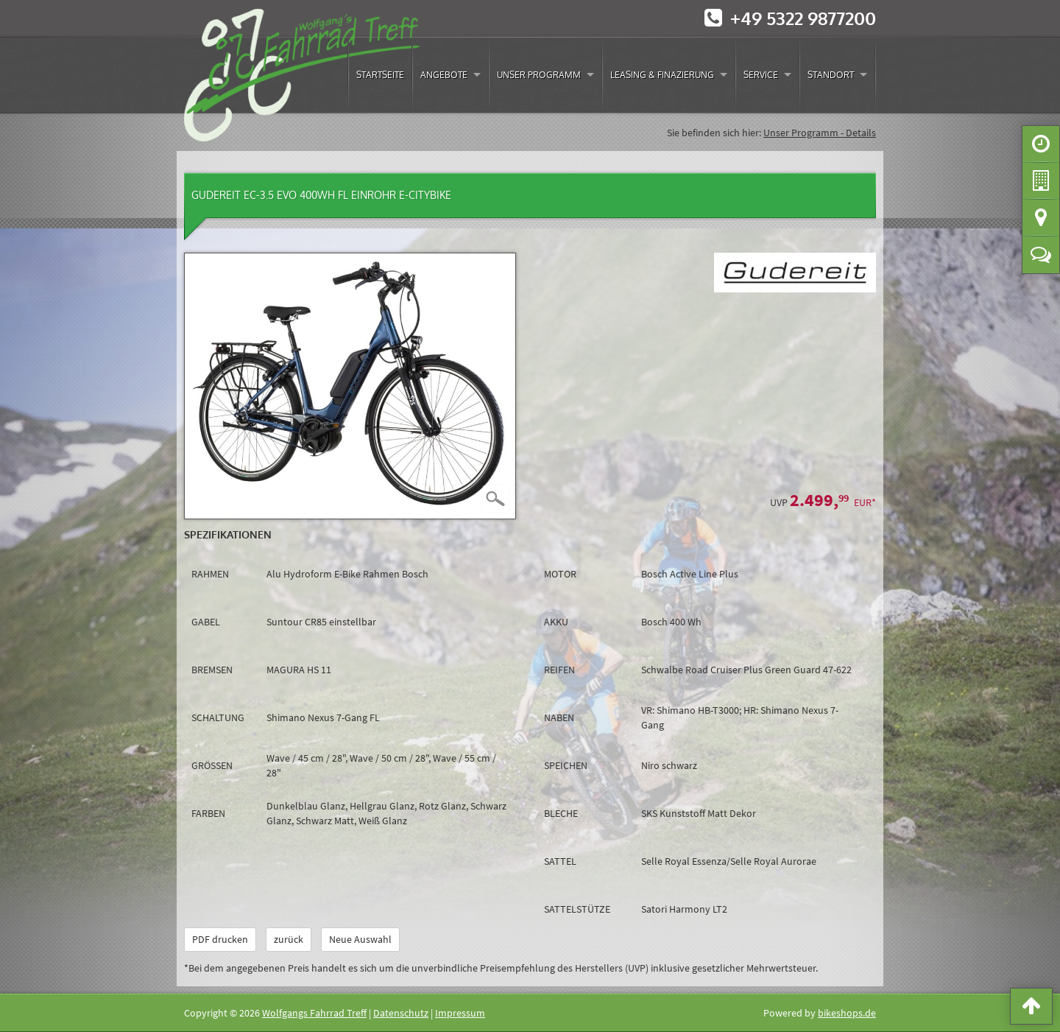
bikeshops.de (847, 1012)
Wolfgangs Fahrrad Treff (314, 1012)
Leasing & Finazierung (662, 74)
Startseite (380, 74)
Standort (831, 74)
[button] (1031, 1009)
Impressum (460, 1012)
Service (760, 74)
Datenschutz (400, 1012)
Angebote (443, 74)
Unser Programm (539, 74)
